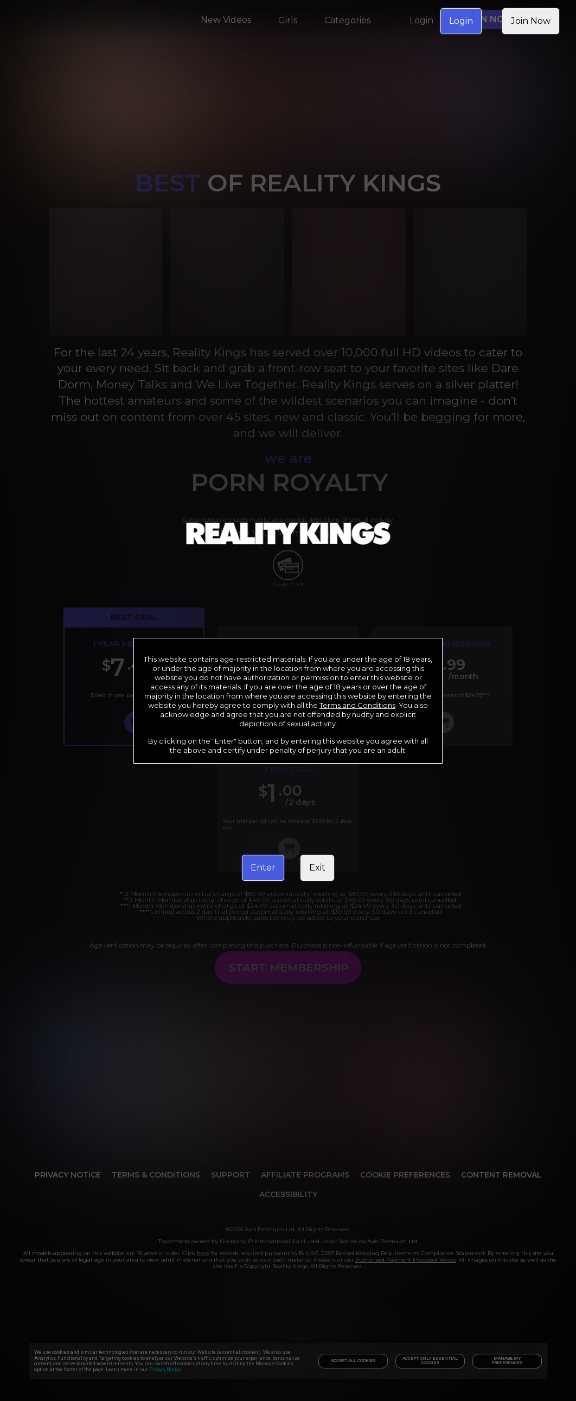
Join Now (531, 21)
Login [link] (461, 21)
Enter (263, 867)
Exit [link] (317, 867)
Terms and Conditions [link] (357, 705)
